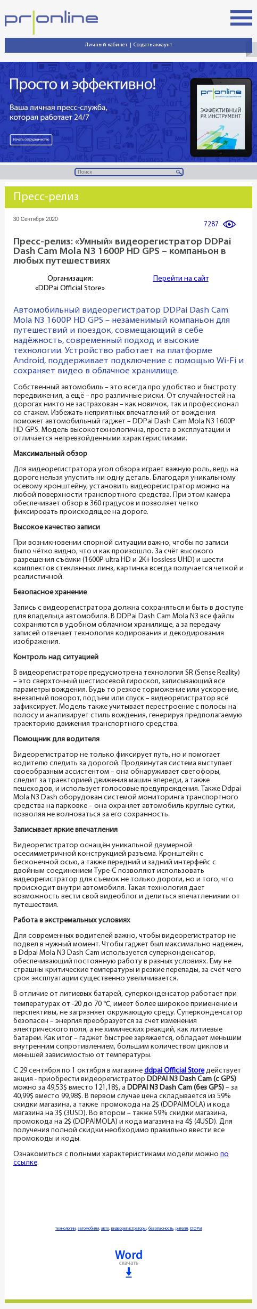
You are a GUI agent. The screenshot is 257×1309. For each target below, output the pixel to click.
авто (105, 1228)
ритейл (182, 1228)
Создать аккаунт (153, 45)
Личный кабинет (106, 45)
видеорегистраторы (128, 1228)
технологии (65, 1228)
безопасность (160, 1228)
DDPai (196, 1228)
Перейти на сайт (181, 279)
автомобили (88, 1228)
